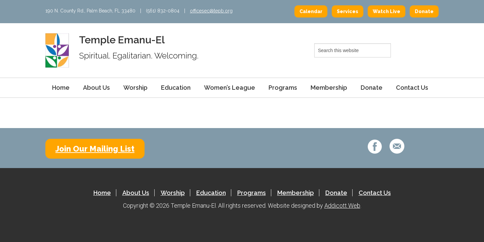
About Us (96, 87)
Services (347, 11)
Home (61, 87)
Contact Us (412, 87)
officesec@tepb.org (211, 10)
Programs (283, 87)
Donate (424, 11)
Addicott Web (342, 205)
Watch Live (386, 11)
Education (176, 87)
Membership (329, 87)
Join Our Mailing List (94, 149)
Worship (135, 87)
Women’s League (229, 87)
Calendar (310, 11)
